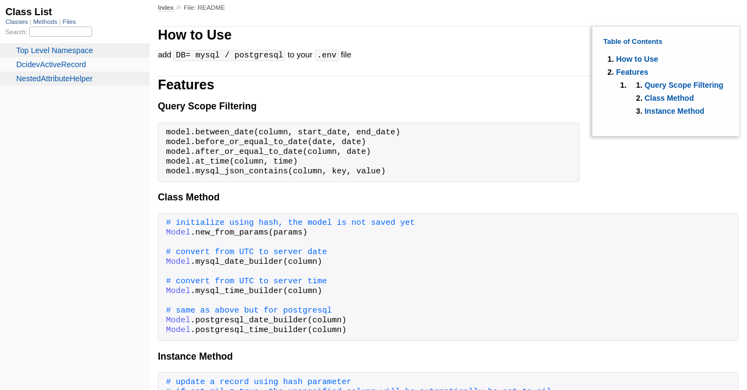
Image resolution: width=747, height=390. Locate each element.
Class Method (669, 98)
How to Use (637, 59)
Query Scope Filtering (684, 85)
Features (632, 72)
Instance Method (674, 111)
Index (165, 7)
